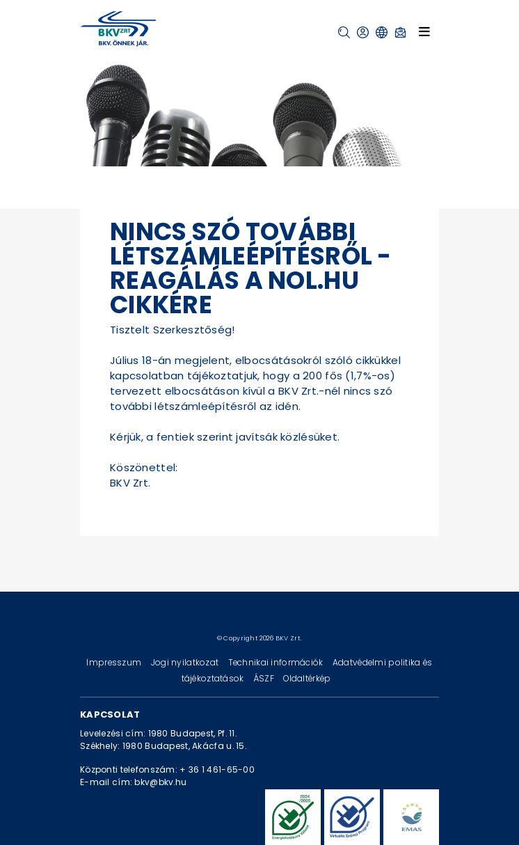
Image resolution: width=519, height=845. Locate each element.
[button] (344, 32)
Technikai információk (277, 662)
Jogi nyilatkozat (186, 662)
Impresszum (114, 662)
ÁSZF (264, 678)
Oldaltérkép (306, 678)
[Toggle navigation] (424, 31)
